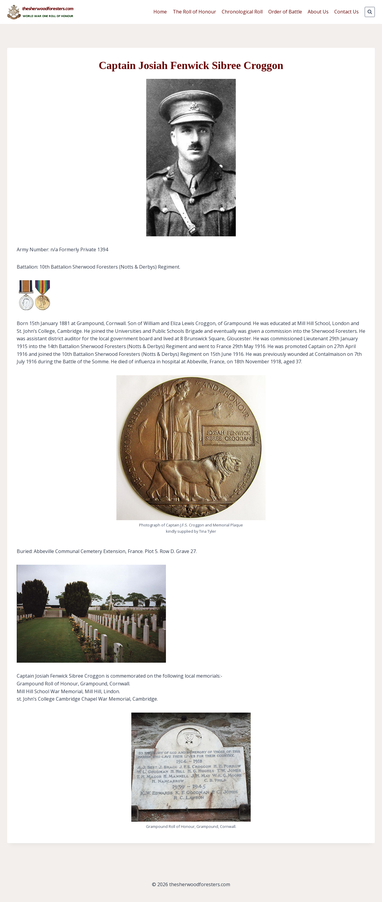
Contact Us (346, 11)
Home (160, 11)
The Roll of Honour (194, 11)
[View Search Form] (370, 12)
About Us (318, 11)
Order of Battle (285, 11)
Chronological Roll (242, 11)
